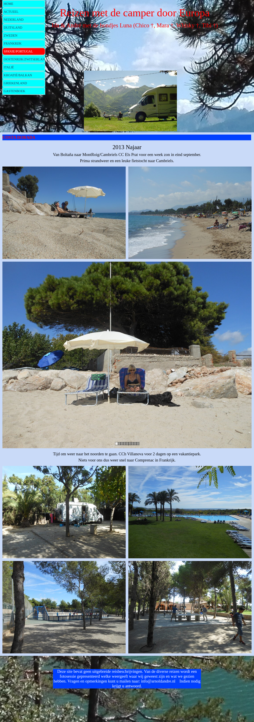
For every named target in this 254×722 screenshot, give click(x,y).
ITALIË (9, 67)
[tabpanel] (127, 153)
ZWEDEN (10, 35)
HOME (8, 4)
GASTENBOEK (14, 91)
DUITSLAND (13, 27)
